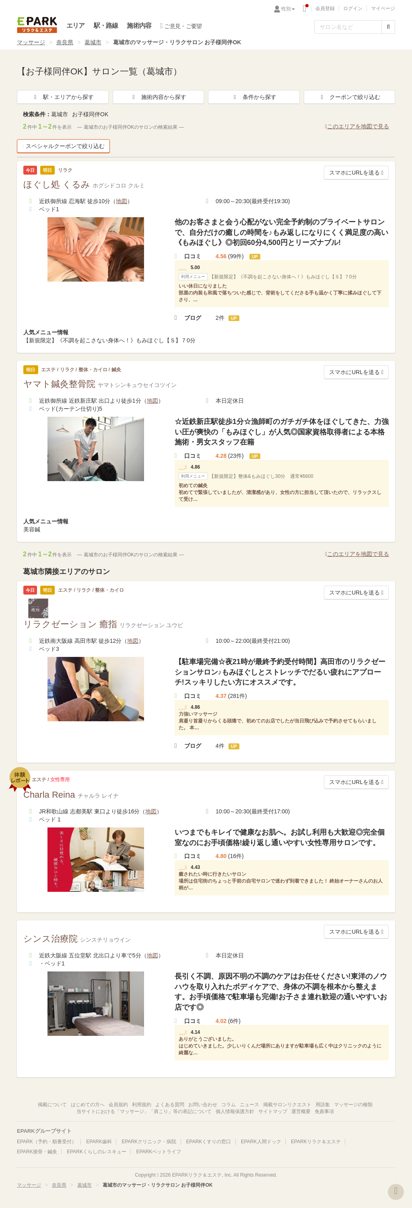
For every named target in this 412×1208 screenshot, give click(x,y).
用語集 (322, 1104)
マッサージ (31, 42)
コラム (228, 1104)
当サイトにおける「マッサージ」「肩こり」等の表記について (144, 1111)
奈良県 (64, 42)
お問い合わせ (202, 1104)
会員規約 (118, 1104)
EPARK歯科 (99, 1141)
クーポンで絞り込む (349, 97)
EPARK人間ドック (261, 1141)
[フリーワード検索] (348, 27)
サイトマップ (272, 1111)
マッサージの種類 (353, 1104)
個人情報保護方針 (235, 1111)
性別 (288, 9)
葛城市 (92, 42)
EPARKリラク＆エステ (37, 25)
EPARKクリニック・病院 (149, 1141)
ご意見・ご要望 (181, 26)
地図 (121, 201)
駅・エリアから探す (63, 97)
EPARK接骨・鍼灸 (37, 1151)
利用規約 (141, 1104)
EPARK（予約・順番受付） (46, 1141)
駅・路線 (106, 25)
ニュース (249, 1104)
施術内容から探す (158, 97)
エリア (75, 25)
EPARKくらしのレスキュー (96, 1151)
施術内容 (139, 25)
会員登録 (325, 8)
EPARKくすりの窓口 (208, 1141)
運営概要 (301, 1111)
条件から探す (253, 97)
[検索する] (388, 27)
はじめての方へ (88, 1104)
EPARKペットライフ (158, 1151)
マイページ (383, 8)
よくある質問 (169, 1104)
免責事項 (324, 1111)
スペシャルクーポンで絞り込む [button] (63, 146)
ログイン (353, 8)
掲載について (52, 1104)
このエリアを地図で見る (357, 126)
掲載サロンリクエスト (287, 1104)
